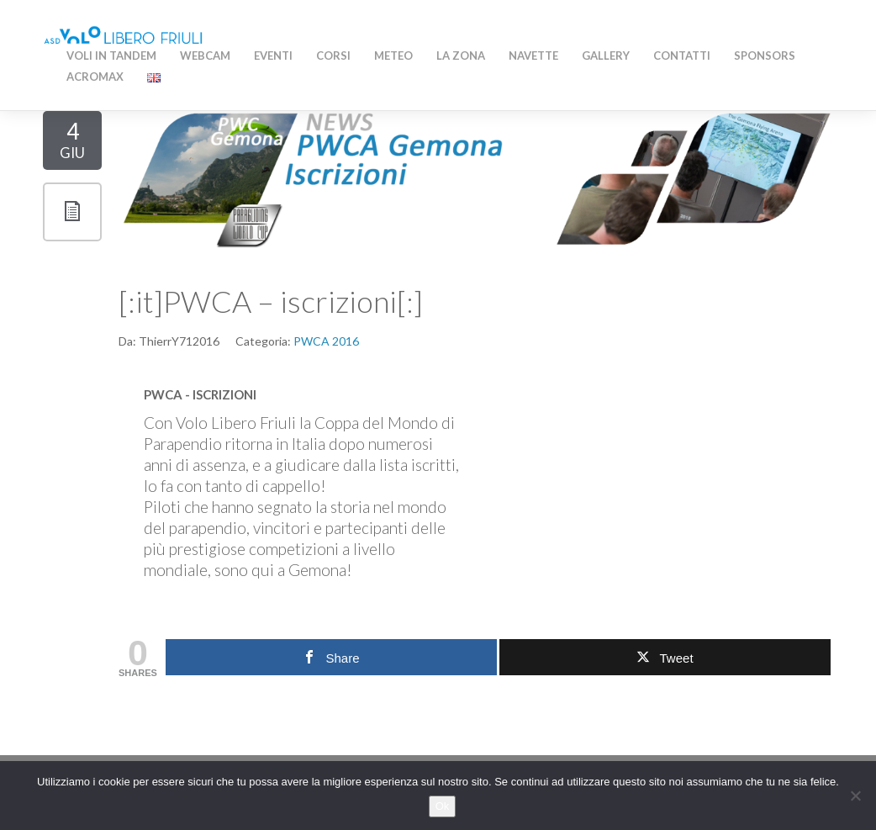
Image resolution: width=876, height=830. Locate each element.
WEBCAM (205, 55)
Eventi (273, 55)
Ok (442, 806)
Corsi (333, 55)
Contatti (681, 55)
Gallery (606, 55)
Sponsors (764, 55)
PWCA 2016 (326, 341)
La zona (460, 55)
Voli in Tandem (111, 55)
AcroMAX (95, 76)
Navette (533, 55)
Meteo (393, 55)
